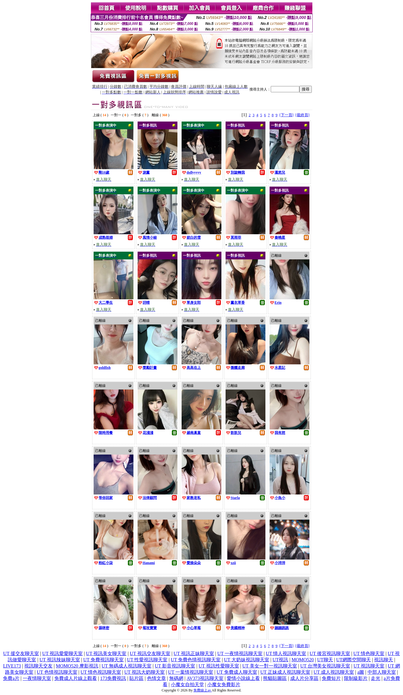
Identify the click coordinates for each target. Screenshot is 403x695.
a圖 (360, 672)
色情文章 (156, 678)
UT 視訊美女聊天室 (106, 653)
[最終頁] (302, 115)
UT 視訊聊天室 (368, 665)
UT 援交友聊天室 (21, 653)
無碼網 (176, 678)
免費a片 (11, 678)
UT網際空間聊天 (353, 659)
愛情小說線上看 (243, 678)
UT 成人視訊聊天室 (334, 672)
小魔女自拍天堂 (187, 684)
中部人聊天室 (382, 672)
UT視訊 (280, 659)
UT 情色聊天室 (368, 653)
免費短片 (331, 678)
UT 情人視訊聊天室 (286, 653)
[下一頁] (286, 115)
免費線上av (202, 690)
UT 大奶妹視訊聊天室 (246, 659)
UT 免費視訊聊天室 (103, 659)
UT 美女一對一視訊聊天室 (269, 665)
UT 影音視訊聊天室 (175, 665)
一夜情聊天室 (37, 678)
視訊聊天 (383, 659)
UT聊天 (325, 659)
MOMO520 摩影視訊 (77, 665)
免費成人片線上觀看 (75, 678)
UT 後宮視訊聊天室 (330, 653)
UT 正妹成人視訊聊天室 (285, 672)
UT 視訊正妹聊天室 (194, 653)
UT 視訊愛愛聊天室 (62, 653)
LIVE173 (12, 665)
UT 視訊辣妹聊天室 (60, 659)
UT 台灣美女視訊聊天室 (325, 665)
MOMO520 (302, 659)
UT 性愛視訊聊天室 (147, 659)
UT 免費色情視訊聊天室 (196, 659)
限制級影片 (356, 678)
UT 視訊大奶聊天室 (144, 672)
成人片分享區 (304, 678)
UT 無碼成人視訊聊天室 (126, 665)
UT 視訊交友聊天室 (150, 653)
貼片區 (136, 678)
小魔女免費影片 (223, 684)
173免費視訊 (113, 678)
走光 (375, 678)
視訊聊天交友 (38, 665)
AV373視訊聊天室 (205, 678)
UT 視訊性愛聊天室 (219, 665)
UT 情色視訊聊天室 (101, 672)
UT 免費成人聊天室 (236, 672)
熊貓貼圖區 (275, 678)
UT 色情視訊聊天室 (57, 672)
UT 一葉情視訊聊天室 (190, 672)
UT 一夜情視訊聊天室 (239, 653)
